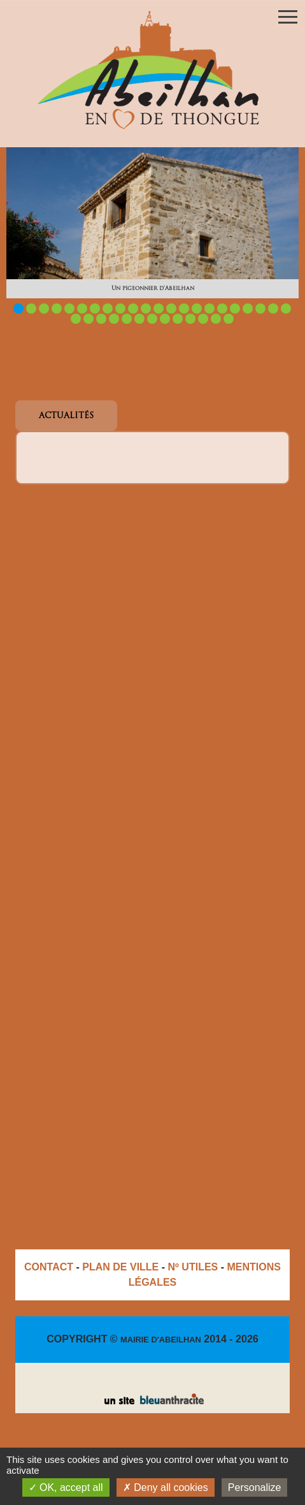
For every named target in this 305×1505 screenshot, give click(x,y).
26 (114, 319)
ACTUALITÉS (66, 416)
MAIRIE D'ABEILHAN (160, 1339)
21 (273, 308)
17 (222, 308)
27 (127, 319)
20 (260, 308)
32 (190, 319)
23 (76, 319)
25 (101, 319)
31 (178, 319)
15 (197, 308)
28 (139, 319)
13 (171, 308)
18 (235, 308)
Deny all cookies (165, 1487)
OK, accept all (66, 1487)
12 (158, 308)
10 (133, 308)
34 (216, 319)
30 (165, 319)
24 (88, 319)
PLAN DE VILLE (120, 1266)
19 (248, 308)
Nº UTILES (193, 1266)
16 (209, 308)
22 (286, 308)
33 (203, 319)
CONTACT (48, 1266)
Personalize (254, 1487)
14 (184, 308)
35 (228, 319)
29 (152, 319)
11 (146, 308)
